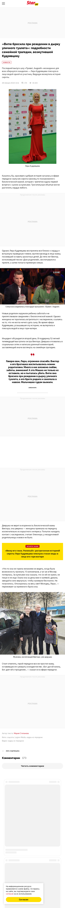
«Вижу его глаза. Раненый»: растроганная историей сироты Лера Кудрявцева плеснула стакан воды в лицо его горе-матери (32, 553)
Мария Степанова (21, 733)
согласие (9, 894)
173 (24, 83)
